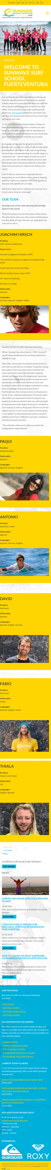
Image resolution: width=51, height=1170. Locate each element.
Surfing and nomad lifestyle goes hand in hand (22, 1079)
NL (38, 2)
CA (42, 2)
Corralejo (7, 850)
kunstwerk (36, 1166)
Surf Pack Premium (11, 1015)
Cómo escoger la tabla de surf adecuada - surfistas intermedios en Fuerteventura (23, 926)
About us (7, 847)
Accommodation (10, 1041)
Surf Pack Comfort (11, 1007)
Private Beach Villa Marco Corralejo (19, 1052)
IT (34, 2)
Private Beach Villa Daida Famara (18, 1056)
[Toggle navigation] (47, 13)
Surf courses (8, 1004)
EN (23, 2)
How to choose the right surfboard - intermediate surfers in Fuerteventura (24, 956)
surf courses (17, 112)
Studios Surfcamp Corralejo (15, 1045)
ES (27, 2)
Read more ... (9, 917)
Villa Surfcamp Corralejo (14, 1049)
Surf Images (9, 866)
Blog (5, 853)
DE (18, 2)
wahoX (4, 1168)
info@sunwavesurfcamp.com (15, 1120)
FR (31, 2)
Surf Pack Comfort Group (14, 1011)
